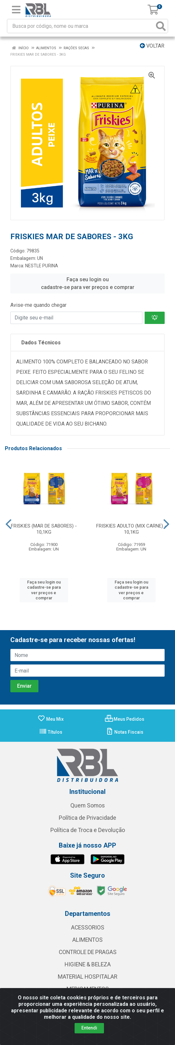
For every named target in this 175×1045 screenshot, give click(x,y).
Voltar (152, 46)
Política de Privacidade (87, 818)
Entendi (89, 1027)
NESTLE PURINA (41, 265)
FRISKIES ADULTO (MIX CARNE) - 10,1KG (131, 529)
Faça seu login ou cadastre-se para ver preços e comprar (87, 283)
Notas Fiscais (124, 732)
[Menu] (16, 10)
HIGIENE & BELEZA (88, 964)
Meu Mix (50, 719)
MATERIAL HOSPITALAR (87, 976)
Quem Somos (87, 805)
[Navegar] (8, 524)
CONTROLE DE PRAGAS (88, 952)
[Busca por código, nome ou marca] (80, 26)
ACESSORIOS (87, 927)
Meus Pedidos (124, 719)
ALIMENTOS (87, 940)
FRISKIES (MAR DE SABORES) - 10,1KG (44, 529)
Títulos (50, 732)
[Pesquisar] (161, 26)
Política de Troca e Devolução (87, 830)
